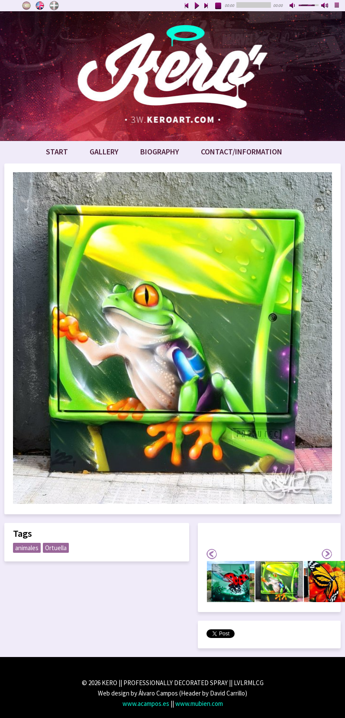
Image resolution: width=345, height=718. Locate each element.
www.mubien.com (199, 703)
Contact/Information (241, 152)
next (206, 6)
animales (27, 548)
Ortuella (56, 548)
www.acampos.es (146, 703)
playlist (337, 6)
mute (293, 6)
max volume (325, 6)
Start (57, 152)
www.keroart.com (172, 76)
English (40, 5)
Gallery (104, 152)
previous (186, 6)
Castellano (26, 5)
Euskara (54, 5)
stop (218, 6)
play (196, 6)
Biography (159, 152)
